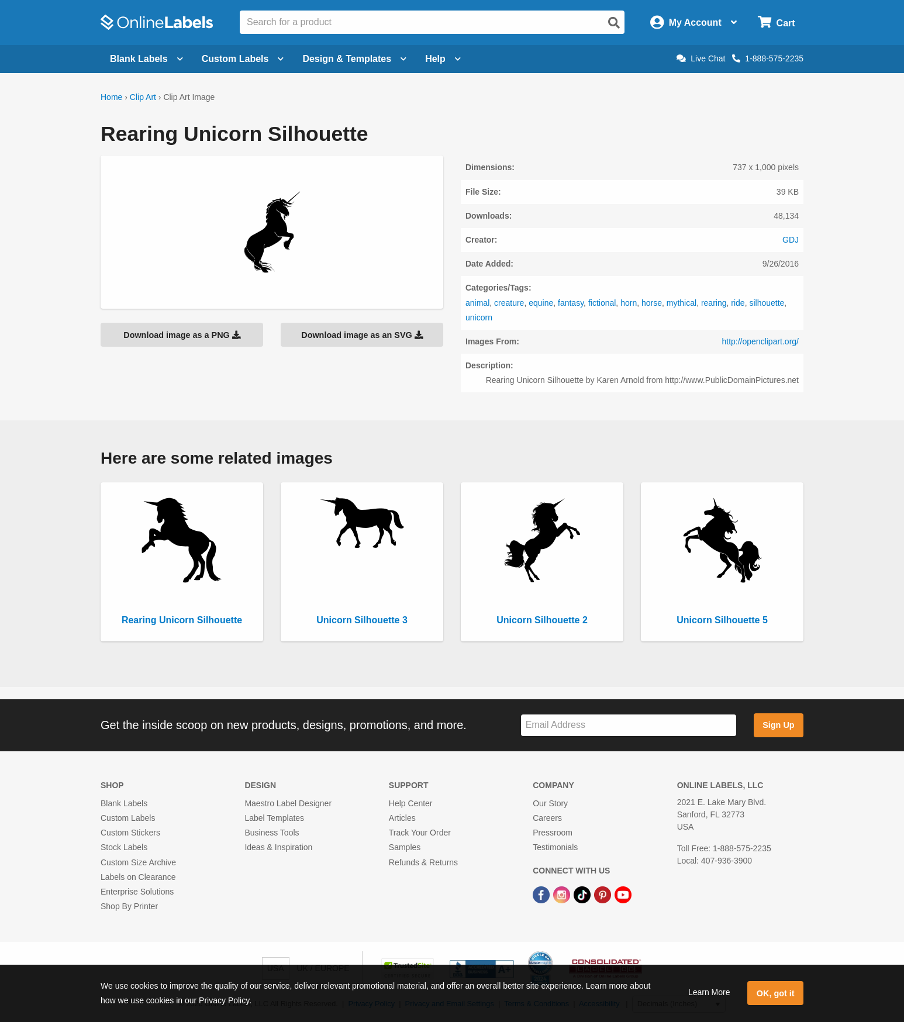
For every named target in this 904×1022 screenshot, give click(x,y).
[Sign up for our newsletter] (628, 725)
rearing (714, 303)
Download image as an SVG (362, 335)
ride (737, 303)
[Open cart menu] (776, 22)
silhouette (766, 303)
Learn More (709, 992)
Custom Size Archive (138, 862)
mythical (681, 303)
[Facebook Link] (542, 894)
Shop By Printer (129, 906)
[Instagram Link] (562, 894)
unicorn (478, 317)
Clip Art (143, 97)
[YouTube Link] (623, 894)
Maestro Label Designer (288, 803)
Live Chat (701, 58)
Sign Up (778, 725)
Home (111, 97)
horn (628, 303)
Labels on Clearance (138, 877)
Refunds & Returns (423, 862)
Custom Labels (128, 818)
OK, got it (776, 993)
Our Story (550, 803)
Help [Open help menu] (443, 59)
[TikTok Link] (583, 894)
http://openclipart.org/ (760, 341)
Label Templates (274, 818)
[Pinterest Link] (603, 894)
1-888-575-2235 (767, 58)
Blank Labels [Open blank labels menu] (146, 59)
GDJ (790, 239)
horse (651, 303)
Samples (404, 847)
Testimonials (555, 847)
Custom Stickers (130, 832)
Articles (402, 818)
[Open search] (613, 22)
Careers (547, 818)
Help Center (411, 803)
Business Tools (271, 832)
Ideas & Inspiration (278, 847)
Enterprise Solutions (137, 891)
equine (541, 303)
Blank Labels (124, 803)
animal (477, 303)
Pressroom (552, 832)
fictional (602, 303)
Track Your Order (420, 832)
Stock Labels (124, 847)
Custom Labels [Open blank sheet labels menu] (243, 59)
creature (509, 303)
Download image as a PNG (181, 335)
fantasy (571, 303)
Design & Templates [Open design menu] (354, 59)
